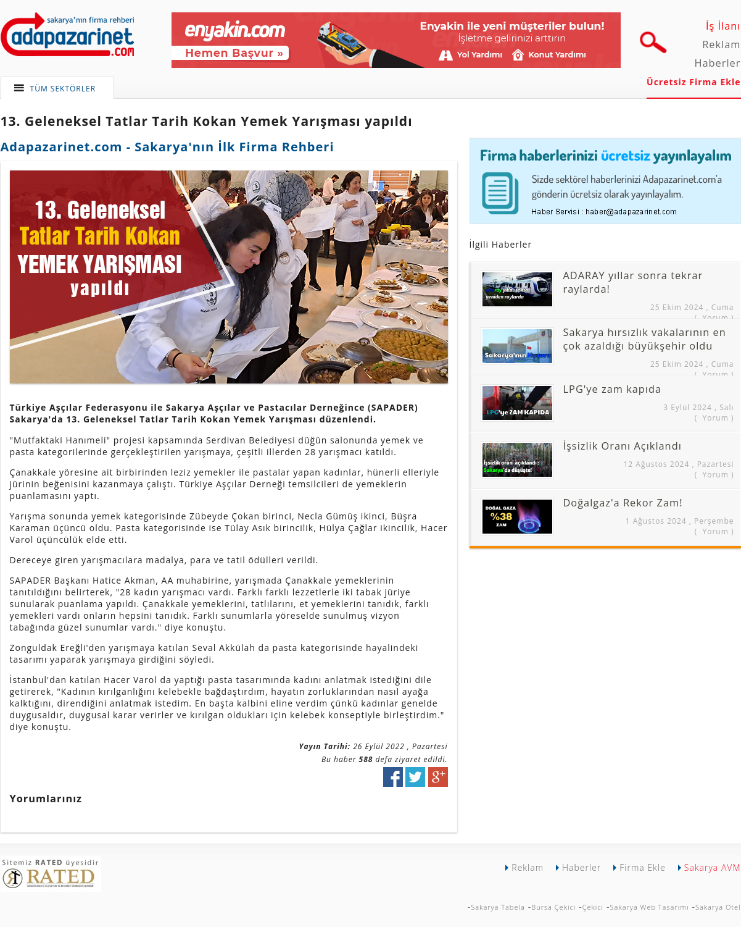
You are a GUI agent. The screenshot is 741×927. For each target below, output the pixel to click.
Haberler (717, 63)
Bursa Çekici (553, 907)
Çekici (592, 907)
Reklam (721, 44)
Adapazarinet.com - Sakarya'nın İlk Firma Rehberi (167, 146)
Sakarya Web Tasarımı (649, 907)
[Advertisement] (556, 632)
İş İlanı (723, 26)
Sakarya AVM (712, 867)
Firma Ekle (642, 867)
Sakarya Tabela (498, 907)
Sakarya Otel (718, 907)
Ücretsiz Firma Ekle (693, 82)
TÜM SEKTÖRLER (63, 88)
